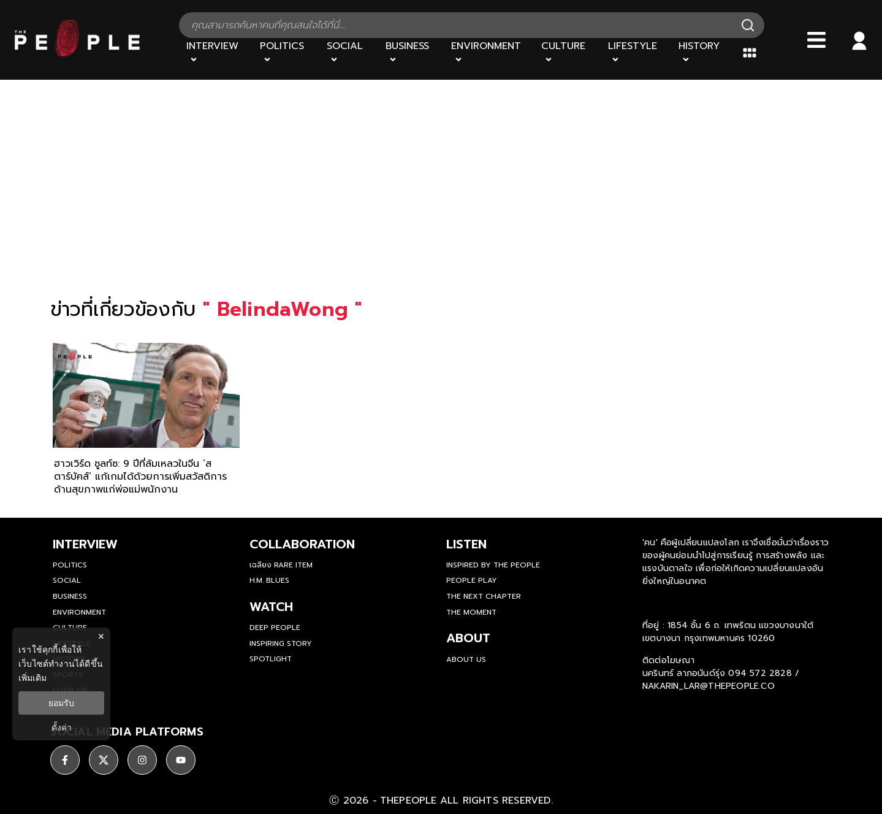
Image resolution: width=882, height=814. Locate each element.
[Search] (747, 25)
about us (466, 659)
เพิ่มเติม (32, 678)
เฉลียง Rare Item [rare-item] (281, 564)
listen (466, 544)
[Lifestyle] (636, 53)
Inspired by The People (493, 564)
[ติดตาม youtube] (181, 760)
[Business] (411, 53)
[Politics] (285, 53)
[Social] (349, 53)
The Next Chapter (483, 596)
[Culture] (567, 53)
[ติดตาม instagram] (142, 760)
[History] (703, 53)
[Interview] (215, 53)
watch (271, 606)
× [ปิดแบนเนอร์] (101, 636)
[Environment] (489, 53)
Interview (85, 544)
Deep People (274, 627)
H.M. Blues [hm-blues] (269, 580)
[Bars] (816, 40)
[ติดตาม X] (103, 760)
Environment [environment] (79, 612)
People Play (471, 580)
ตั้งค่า (61, 727)
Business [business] (70, 596)
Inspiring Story (280, 643)
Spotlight (270, 658)
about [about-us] (468, 638)
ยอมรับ (61, 703)
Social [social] (67, 580)
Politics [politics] (70, 564)
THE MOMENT (471, 612)
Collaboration (302, 544)
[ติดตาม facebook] (65, 760)
